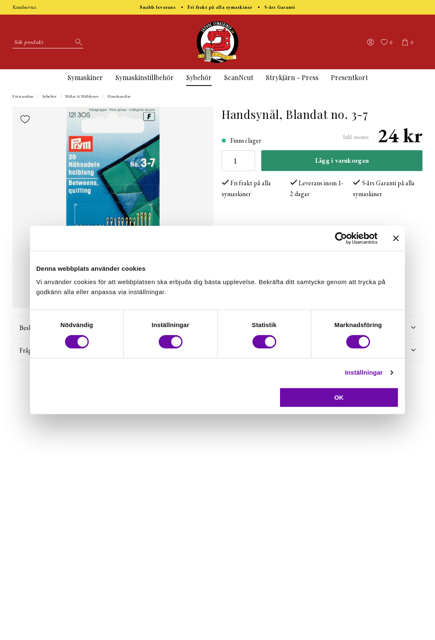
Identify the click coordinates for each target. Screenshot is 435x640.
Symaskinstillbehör (144, 77)
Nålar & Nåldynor (82, 96)
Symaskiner (85, 77)
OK (339, 397)
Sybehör (199, 77)
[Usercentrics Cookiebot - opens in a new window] (341, 238)
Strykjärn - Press (292, 77)
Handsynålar (119, 96)
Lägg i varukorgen (342, 160)
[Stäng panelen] (396, 238)
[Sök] (77, 42)
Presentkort (349, 77)
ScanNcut (238, 77)
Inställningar (363, 372)
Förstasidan (23, 96)
